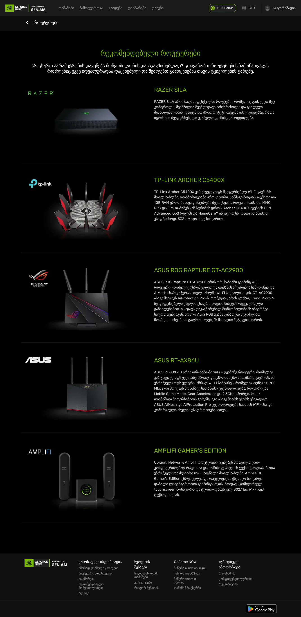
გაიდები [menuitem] (115, 8)
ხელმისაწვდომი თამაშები (146, 575)
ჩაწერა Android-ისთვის (186, 580)
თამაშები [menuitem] (66, 8)
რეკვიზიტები (228, 584)
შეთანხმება (227, 573)
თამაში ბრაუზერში (187, 588)
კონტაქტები (143, 582)
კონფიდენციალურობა (235, 579)
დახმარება (86, 579)
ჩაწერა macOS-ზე (187, 573)
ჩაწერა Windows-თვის (190, 568)
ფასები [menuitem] (158, 8)
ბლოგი (84, 593)
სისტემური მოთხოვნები (96, 573)
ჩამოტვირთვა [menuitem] (91, 8)
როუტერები (41, 22)
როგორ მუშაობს (146, 588)
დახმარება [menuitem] (137, 8)
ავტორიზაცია (280, 8)
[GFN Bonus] (222, 8)
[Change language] (248, 8)
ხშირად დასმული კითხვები (98, 568)
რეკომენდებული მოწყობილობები (91, 586)
